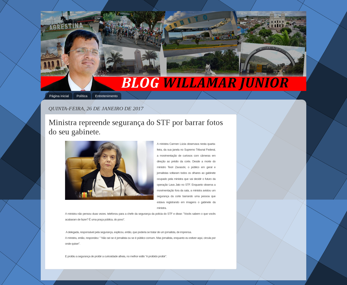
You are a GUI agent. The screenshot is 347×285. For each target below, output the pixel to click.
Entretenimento (106, 96)
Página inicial (59, 96)
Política (82, 96)
